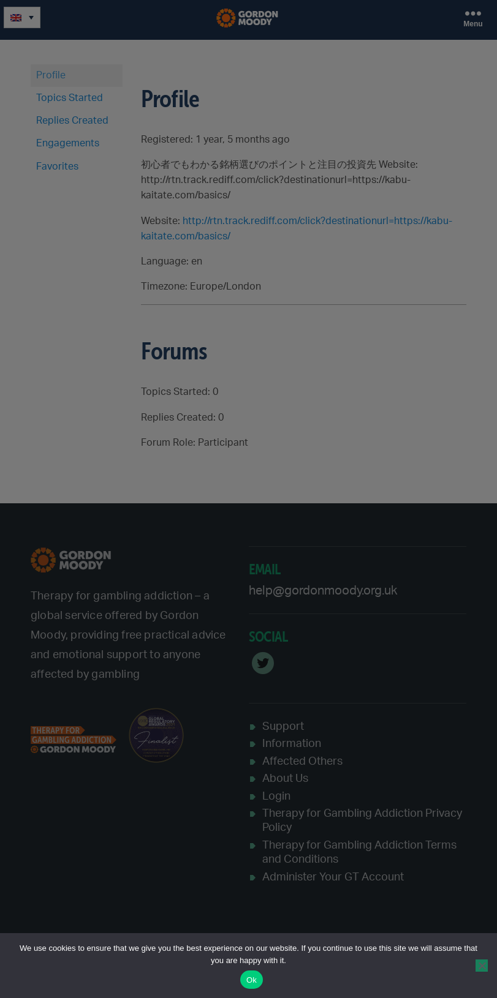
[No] (482, 965)
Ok (251, 980)
